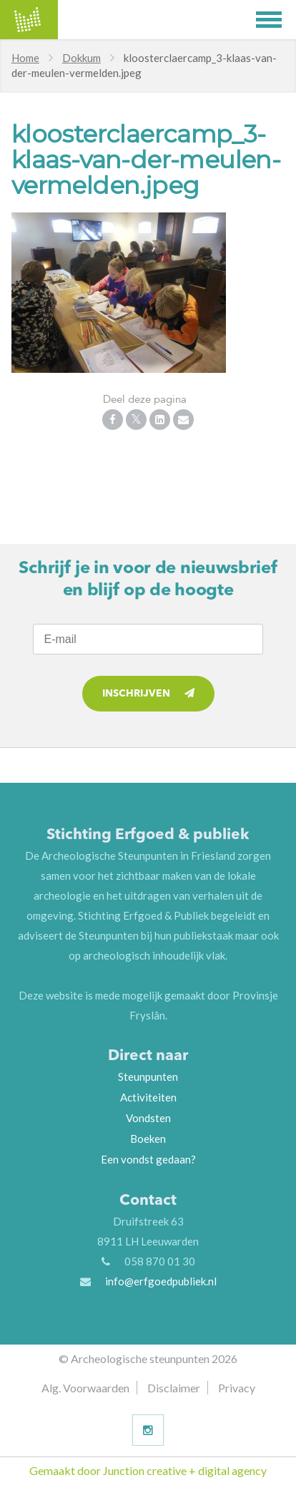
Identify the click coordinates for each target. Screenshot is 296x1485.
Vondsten (148, 1117)
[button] (276, 19)
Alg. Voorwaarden (85, 1387)
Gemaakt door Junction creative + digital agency (148, 1470)
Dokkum (81, 57)
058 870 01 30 (159, 1261)
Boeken (148, 1138)
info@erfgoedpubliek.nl (161, 1281)
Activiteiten (148, 1097)
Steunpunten (148, 1076)
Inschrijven (148, 693)
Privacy (236, 1387)
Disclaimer (173, 1387)
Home (25, 57)
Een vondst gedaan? (148, 1159)
